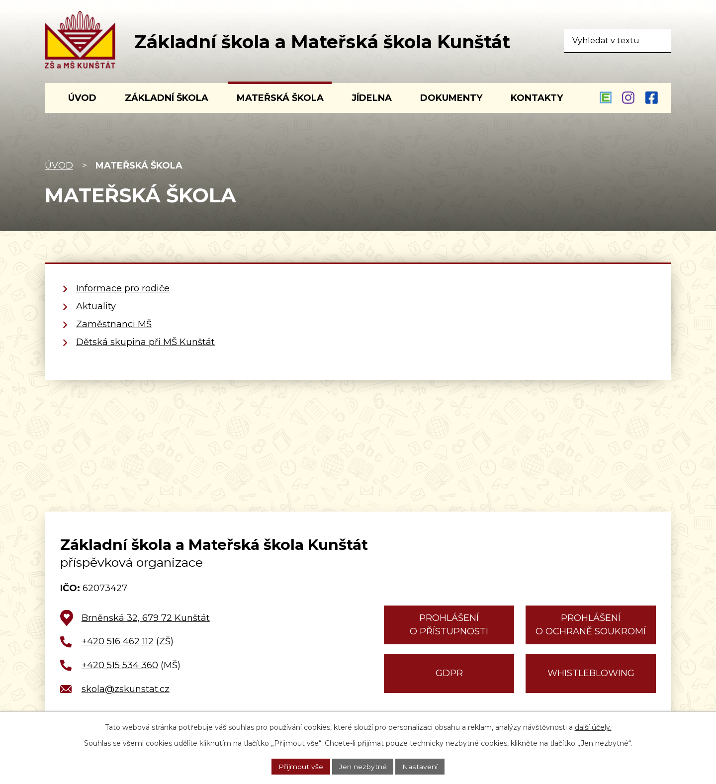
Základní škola (166, 97)
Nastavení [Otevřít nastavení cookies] (420, 766)
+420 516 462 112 (118, 641)
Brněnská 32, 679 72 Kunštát (146, 617)
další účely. (593, 727)
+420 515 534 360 (120, 665)
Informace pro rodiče (123, 288)
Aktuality (96, 306)
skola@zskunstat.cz (126, 689)
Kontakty (537, 97)
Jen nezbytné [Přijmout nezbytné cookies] (363, 766)
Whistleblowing (590, 673)
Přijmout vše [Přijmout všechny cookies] (300, 766)
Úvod (59, 165)
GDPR (449, 673)
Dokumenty (451, 97)
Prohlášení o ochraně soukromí (591, 624)
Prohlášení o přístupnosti (449, 624)
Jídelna (372, 97)
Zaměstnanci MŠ (114, 324)
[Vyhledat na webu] (617, 41)
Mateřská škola (280, 97)
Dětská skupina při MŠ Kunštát (145, 342)
